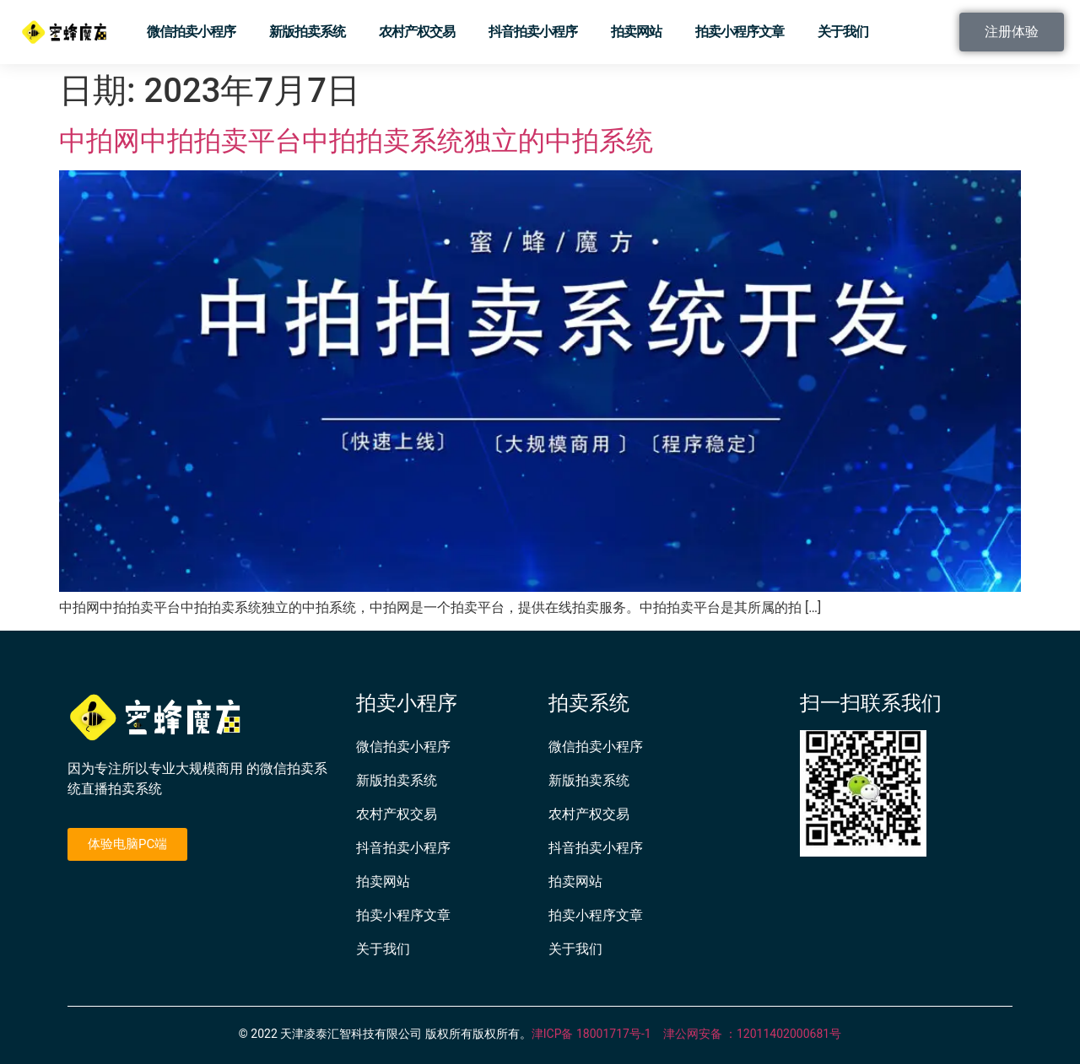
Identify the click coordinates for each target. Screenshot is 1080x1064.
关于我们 (843, 32)
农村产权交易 (417, 32)
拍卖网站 (636, 32)
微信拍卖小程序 (191, 32)
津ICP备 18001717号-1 (591, 1033)
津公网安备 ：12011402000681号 (752, 1033)
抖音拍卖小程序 (533, 32)
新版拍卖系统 (307, 32)
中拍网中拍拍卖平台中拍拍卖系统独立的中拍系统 (356, 141)
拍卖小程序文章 (739, 32)
